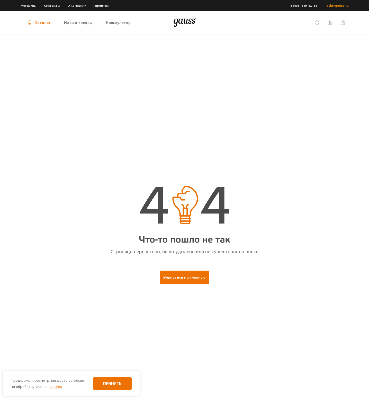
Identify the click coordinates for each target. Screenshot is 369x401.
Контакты (52, 5)
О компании (76, 5)
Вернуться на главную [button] (184, 277)
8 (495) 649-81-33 (303, 5)
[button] (317, 22)
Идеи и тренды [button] (78, 22)
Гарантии (101, 5)
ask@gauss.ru (337, 5)
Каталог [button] (38, 23)
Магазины (29, 5)
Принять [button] (112, 383)
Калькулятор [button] (118, 22)
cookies (56, 386)
